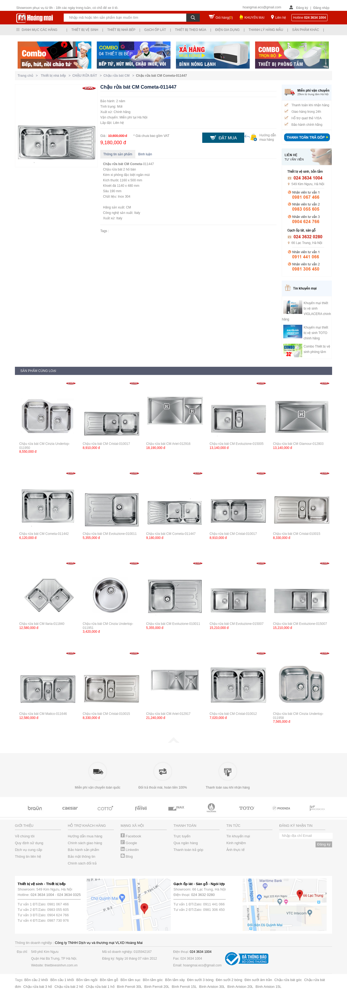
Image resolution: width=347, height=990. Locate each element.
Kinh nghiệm (236, 843)
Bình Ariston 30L (212, 987)
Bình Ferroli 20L (156, 987)
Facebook (131, 836)
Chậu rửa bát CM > (120, 76)
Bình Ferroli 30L (129, 987)
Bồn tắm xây (175, 980)
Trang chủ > (29, 76)
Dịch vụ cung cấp (28, 850)
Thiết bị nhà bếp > (56, 76)
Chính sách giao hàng (85, 843)
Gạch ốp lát (155, 30)
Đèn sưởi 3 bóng (200, 980)
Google (129, 843)
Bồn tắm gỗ (109, 980)
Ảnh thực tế (235, 850)
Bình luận (145, 154)
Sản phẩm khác (305, 30)
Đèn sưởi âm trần (258, 980)
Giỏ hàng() (224, 18)
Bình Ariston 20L (240, 987)
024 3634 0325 (69, 895)
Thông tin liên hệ (28, 856)
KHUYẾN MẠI (255, 18)
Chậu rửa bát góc (288, 980)
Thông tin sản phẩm (117, 154)
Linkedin (130, 850)
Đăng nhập (321, 8)
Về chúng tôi (24, 836)
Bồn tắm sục (131, 980)
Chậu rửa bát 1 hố (100, 987)
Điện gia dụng (227, 30)
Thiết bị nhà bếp (121, 30)
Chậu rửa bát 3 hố (37, 987)
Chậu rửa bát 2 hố (68, 987)
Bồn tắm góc (153, 980)
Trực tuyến (182, 836)
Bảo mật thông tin (81, 856)
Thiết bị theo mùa (190, 30)
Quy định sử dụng (29, 843)
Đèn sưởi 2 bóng (229, 980)
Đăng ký (302, 8)
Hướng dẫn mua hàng (85, 836)
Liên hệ (280, 18)
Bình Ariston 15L (268, 987)
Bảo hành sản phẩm (83, 850)
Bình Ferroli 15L (184, 987)
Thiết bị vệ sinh (84, 30)
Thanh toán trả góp (188, 850)
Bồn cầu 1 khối (62, 980)
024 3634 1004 (42, 895)
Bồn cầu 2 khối (36, 980)
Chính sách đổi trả (82, 863)
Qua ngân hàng (186, 843)
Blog (127, 856)
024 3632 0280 (203, 895)
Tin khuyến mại (238, 836)
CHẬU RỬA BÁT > (88, 76)
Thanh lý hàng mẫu (266, 30)
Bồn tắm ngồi (87, 980)
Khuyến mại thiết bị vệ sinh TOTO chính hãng (316, 333)
